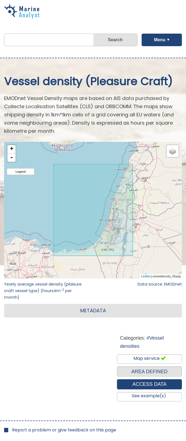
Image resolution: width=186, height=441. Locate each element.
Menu (159, 39)
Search (115, 39)
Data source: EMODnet (160, 284)
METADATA (93, 310)
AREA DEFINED (149, 371)
